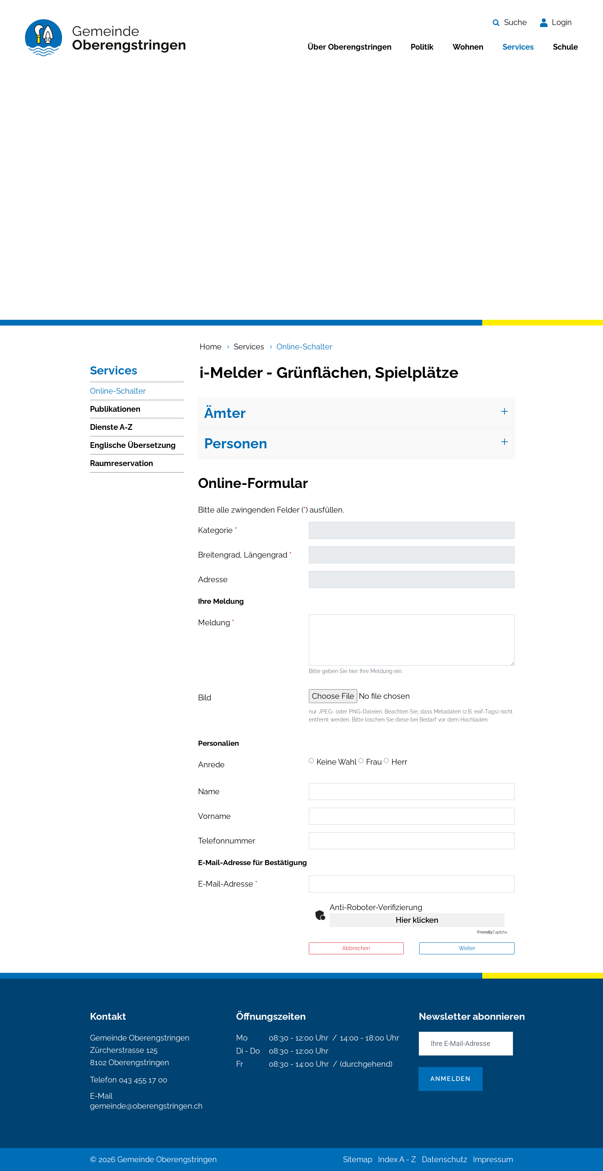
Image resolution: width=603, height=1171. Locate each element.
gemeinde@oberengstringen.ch (146, 1106)
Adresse (213, 579)
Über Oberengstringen (349, 47)
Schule (565, 47)
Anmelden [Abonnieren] (450, 1078)
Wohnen (468, 47)
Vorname (214, 816)
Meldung (216, 622)
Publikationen (115, 409)
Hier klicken (417, 920)
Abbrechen (356, 948)
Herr (399, 762)
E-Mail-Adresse (227, 884)
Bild (204, 697)
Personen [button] (235, 443)
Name (209, 791)
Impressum (493, 1159)
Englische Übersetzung (133, 445)
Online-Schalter (118, 393)
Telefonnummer (226, 840)
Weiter (467, 948)
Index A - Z (397, 1159)
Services (518, 47)
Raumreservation (121, 463)
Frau (374, 762)
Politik (422, 47)
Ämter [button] (225, 413)
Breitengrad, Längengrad (245, 555)
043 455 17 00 (143, 1079)
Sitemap (357, 1159)
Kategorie (217, 530)
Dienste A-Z (111, 427)
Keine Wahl (336, 762)
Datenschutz (444, 1159)
